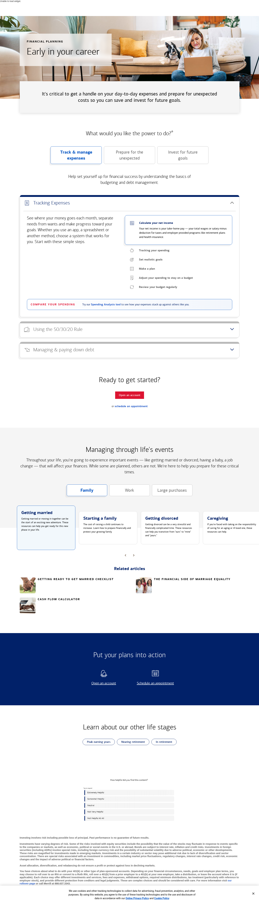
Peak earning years (96, 742)
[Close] (253, 893)
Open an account (99, 683)
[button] (129, 203)
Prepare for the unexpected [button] (123, 157)
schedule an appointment (131, 406)
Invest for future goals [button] (177, 157)
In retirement (161, 742)
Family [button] (80, 492)
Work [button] (121, 492)
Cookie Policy (161, 898)
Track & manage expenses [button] (71, 157)
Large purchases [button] (169, 492)
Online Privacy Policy (137, 898)
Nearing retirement (131, 742)
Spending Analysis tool (106, 304)
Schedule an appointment (154, 683)
